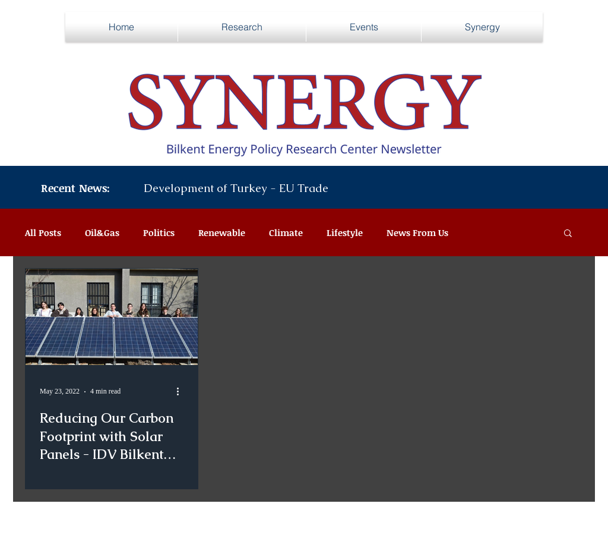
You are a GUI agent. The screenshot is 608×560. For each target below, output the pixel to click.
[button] (568, 234)
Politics (159, 232)
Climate (286, 232)
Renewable (221, 232)
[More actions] (182, 392)
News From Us (417, 232)
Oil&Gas (102, 232)
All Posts (43, 232)
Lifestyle (345, 232)
